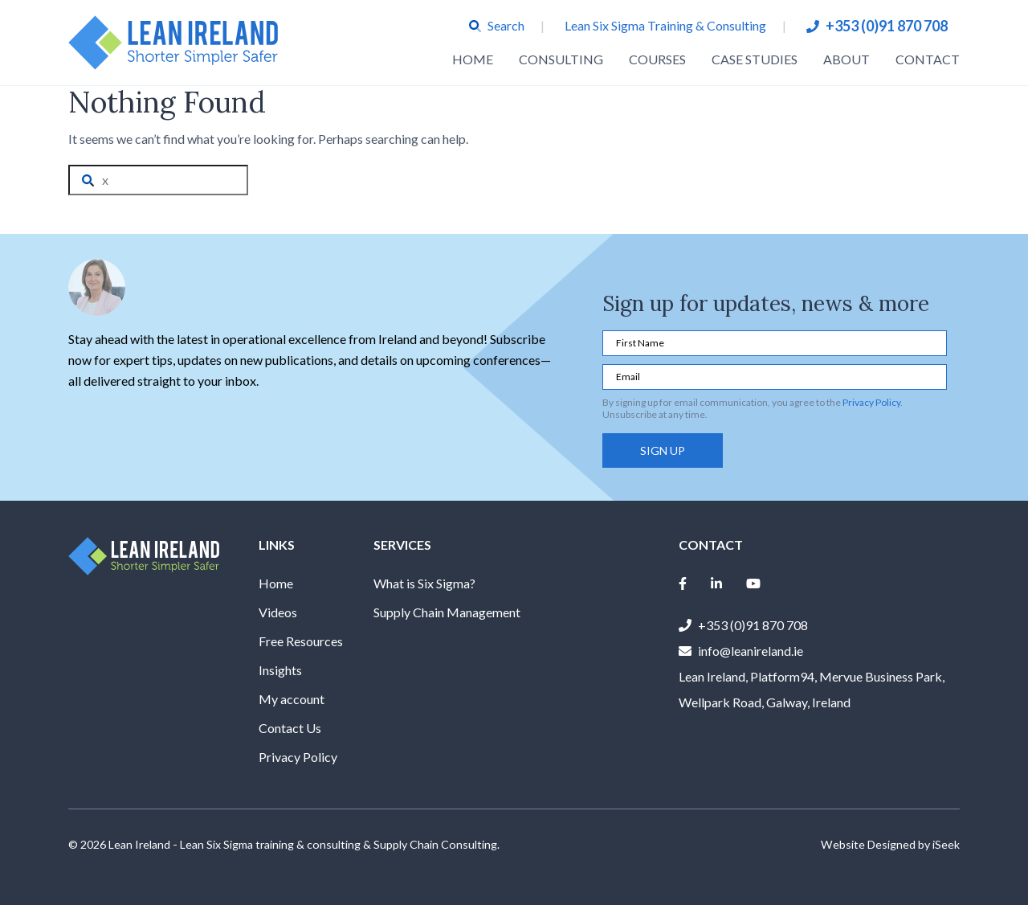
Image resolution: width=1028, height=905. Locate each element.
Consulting (561, 59)
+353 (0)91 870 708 (887, 26)
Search (496, 25)
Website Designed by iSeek (890, 844)
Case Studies (755, 59)
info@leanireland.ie (750, 650)
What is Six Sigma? (424, 583)
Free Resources (301, 641)
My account (291, 698)
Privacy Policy (871, 402)
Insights (280, 670)
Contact (927, 59)
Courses (657, 59)
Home (472, 59)
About (846, 59)
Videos (278, 612)
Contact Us (290, 727)
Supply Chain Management (446, 612)
